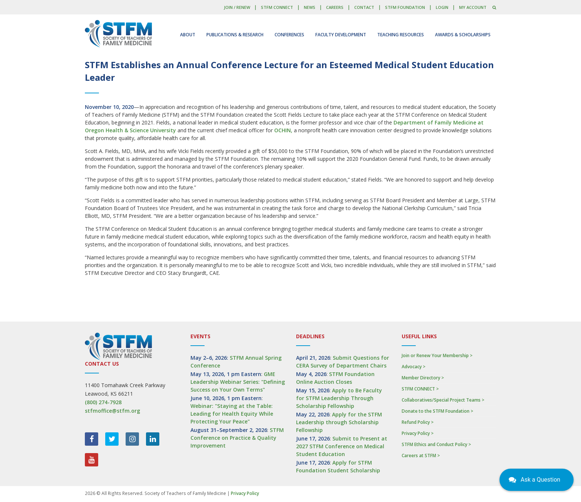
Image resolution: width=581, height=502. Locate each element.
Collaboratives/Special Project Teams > (443, 400)
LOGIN (442, 7)
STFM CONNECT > (420, 389)
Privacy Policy (245, 493)
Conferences (289, 34)
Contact (364, 7)
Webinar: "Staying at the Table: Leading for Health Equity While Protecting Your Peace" (231, 413)
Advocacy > (413, 366)
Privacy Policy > (418, 433)
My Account (473, 7)
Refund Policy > (418, 422)
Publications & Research (234, 34)
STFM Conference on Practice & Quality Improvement (237, 437)
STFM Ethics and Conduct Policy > (436, 444)
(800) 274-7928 (103, 402)
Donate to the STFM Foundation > (437, 411)
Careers (334, 7)
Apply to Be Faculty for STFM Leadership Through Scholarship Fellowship (339, 398)
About (187, 34)
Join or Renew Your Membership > (437, 355)
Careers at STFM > (421, 455)
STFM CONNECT (277, 7)
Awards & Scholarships (463, 34)
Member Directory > (423, 378)
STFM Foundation (405, 7)
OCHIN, (283, 130)
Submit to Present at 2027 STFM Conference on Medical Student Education (341, 446)
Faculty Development (340, 34)
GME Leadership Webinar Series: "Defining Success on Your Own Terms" (237, 381)
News (309, 7)
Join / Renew (237, 7)
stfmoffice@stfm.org (112, 410)
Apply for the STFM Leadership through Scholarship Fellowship (339, 422)
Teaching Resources (400, 34)
